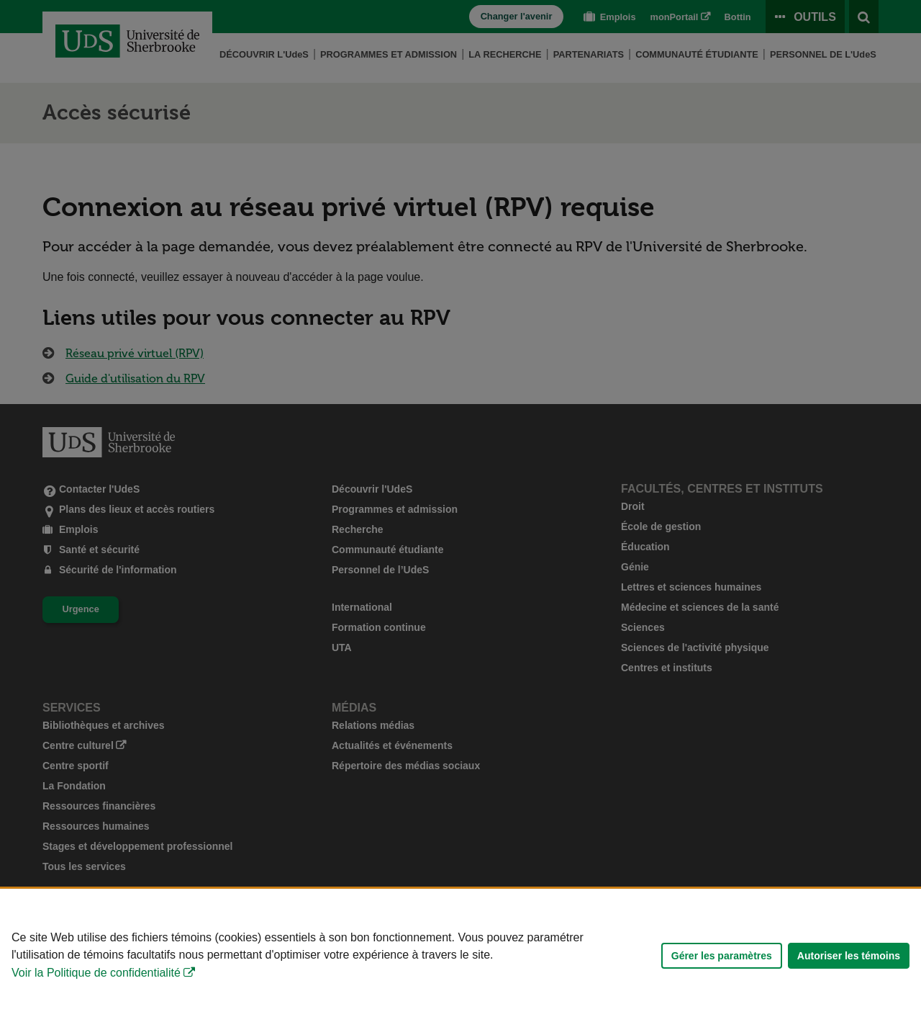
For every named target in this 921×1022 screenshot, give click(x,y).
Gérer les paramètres (721, 956)
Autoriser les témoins (848, 956)
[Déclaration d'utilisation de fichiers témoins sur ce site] (460, 955)
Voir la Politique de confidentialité (96, 973)
